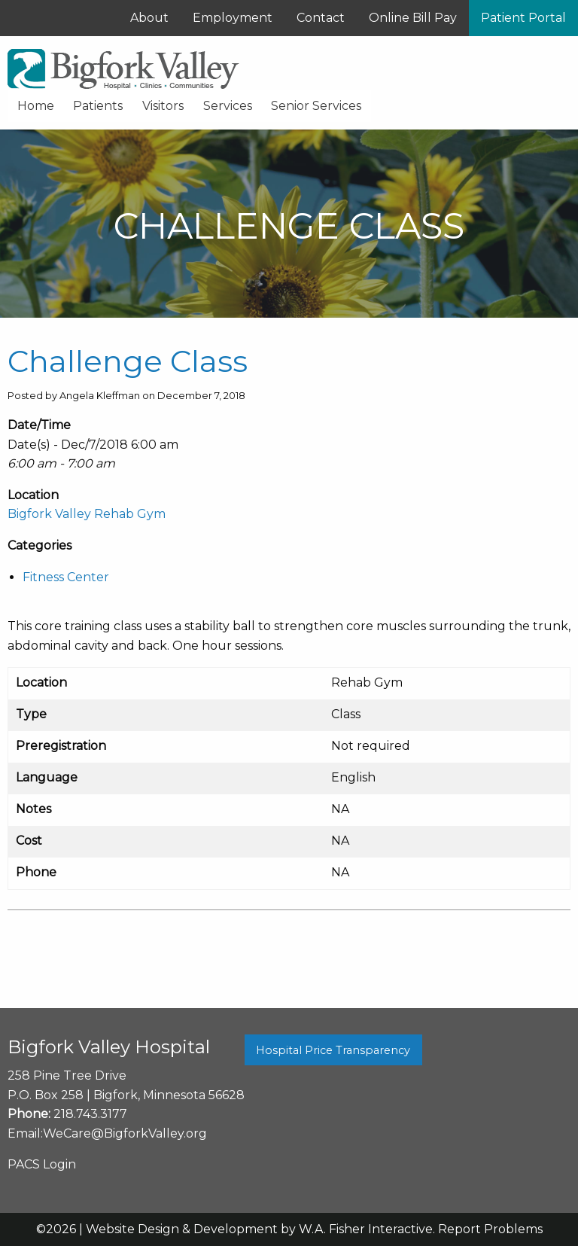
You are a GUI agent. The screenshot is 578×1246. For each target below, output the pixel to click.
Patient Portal (523, 18)
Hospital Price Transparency (333, 1050)
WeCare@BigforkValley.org (125, 1133)
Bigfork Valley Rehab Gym (87, 514)
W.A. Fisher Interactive (366, 1229)
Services (227, 106)
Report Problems (490, 1229)
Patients (98, 106)
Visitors (163, 106)
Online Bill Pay (413, 18)
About (149, 18)
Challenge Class (128, 361)
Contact (321, 18)
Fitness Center (66, 577)
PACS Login (42, 1164)
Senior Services (316, 106)
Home (35, 106)
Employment (232, 18)
